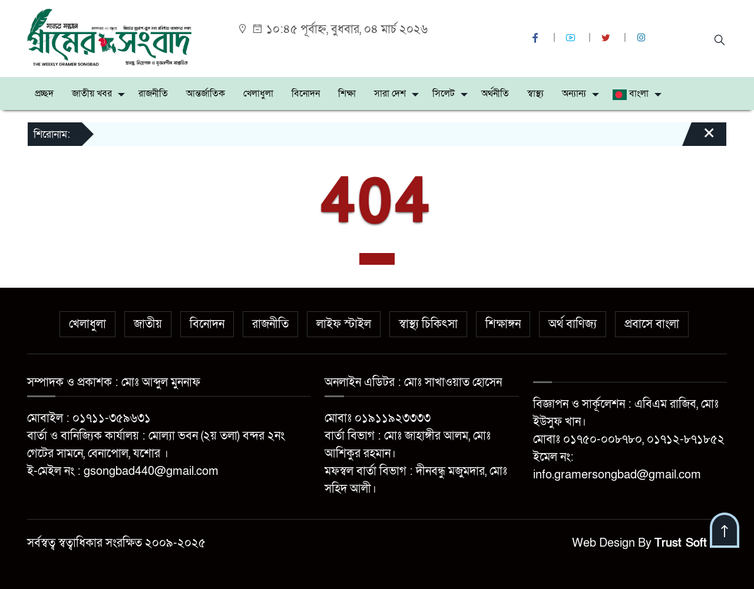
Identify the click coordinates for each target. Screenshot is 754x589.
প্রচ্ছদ (44, 93)
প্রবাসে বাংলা (651, 324)
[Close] (698, 138)
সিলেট (443, 93)
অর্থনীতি (495, 93)
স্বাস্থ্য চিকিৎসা (428, 324)
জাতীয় (148, 324)
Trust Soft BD (690, 543)
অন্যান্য (574, 93)
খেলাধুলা (258, 93)
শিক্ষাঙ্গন (503, 324)
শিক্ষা (347, 93)
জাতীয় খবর (92, 93)
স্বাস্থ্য (535, 93)
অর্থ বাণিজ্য (572, 324)
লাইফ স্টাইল (343, 324)
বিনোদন (306, 93)
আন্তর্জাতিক (205, 93)
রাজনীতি (153, 93)
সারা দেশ (390, 93)
